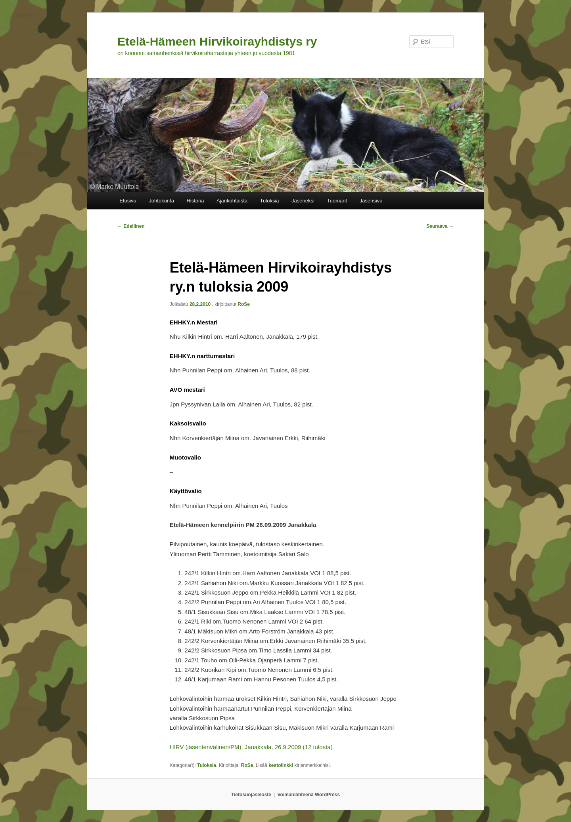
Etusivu (127, 201)
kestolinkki (280, 765)
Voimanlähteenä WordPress (309, 794)
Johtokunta (161, 201)
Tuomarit (337, 201)
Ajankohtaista (232, 201)
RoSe (244, 304)
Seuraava (440, 226)
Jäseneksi (302, 201)
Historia (195, 201)
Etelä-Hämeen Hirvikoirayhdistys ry (217, 41)
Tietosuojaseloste (251, 794)
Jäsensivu (371, 201)
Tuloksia (269, 201)
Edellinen (131, 226)
